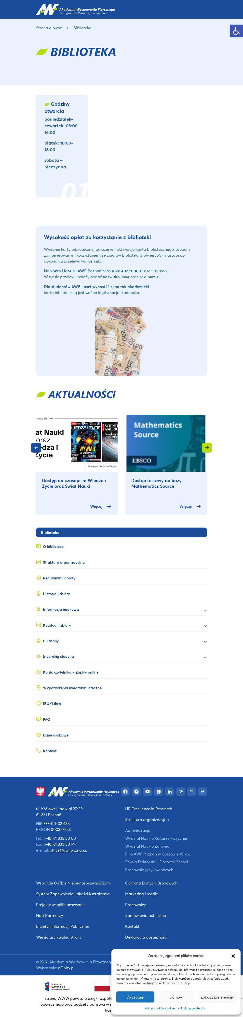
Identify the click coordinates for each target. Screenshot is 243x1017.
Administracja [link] (137, 830)
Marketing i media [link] (141, 893)
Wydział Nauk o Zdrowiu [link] (147, 846)
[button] (233, 955)
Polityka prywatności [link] (191, 1008)
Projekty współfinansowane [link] (60, 904)
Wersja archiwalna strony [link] (58, 937)
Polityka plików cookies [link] (160, 1008)
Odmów (176, 997)
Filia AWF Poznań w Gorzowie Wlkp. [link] (157, 853)
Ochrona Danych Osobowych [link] (151, 882)
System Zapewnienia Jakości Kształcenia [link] (73, 893)
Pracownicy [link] (135, 904)
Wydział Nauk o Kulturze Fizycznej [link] (156, 838)
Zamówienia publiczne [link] (145, 915)
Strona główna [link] (49, 27)
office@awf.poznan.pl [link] (69, 850)
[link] (236, 31)
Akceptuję (135, 997)
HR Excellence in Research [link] (148, 808)
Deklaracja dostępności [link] (146, 937)
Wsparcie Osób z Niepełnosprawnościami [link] (73, 882)
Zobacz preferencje (217, 997)
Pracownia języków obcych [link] (149, 869)
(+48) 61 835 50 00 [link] (60, 838)
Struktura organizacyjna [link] (147, 819)
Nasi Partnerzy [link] (49, 915)
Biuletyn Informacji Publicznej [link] (62, 926)
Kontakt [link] (132, 926)
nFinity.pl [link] (66, 967)
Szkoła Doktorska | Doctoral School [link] (156, 861)
